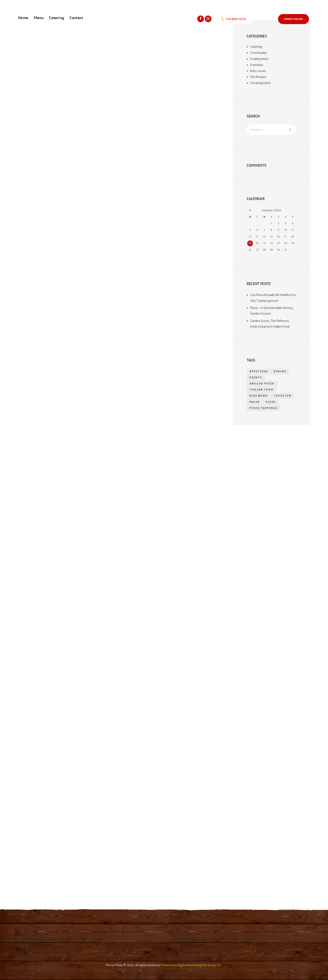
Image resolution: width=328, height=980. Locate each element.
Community (258, 53)
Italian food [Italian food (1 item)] (261, 390)
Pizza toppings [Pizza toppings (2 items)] (264, 408)
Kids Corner (258, 71)
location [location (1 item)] (283, 396)
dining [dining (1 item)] (280, 371)
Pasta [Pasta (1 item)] (255, 402)
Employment (259, 59)
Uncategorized (260, 83)
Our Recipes (258, 77)
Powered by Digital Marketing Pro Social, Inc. (191, 965)
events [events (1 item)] (256, 377)
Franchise (256, 65)
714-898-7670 (233, 19)
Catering (256, 47)
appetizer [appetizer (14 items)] (259, 371)
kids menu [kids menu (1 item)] (259, 396)
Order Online (293, 19)
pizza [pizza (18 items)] (271, 402)
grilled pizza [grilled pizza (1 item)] (262, 383)
